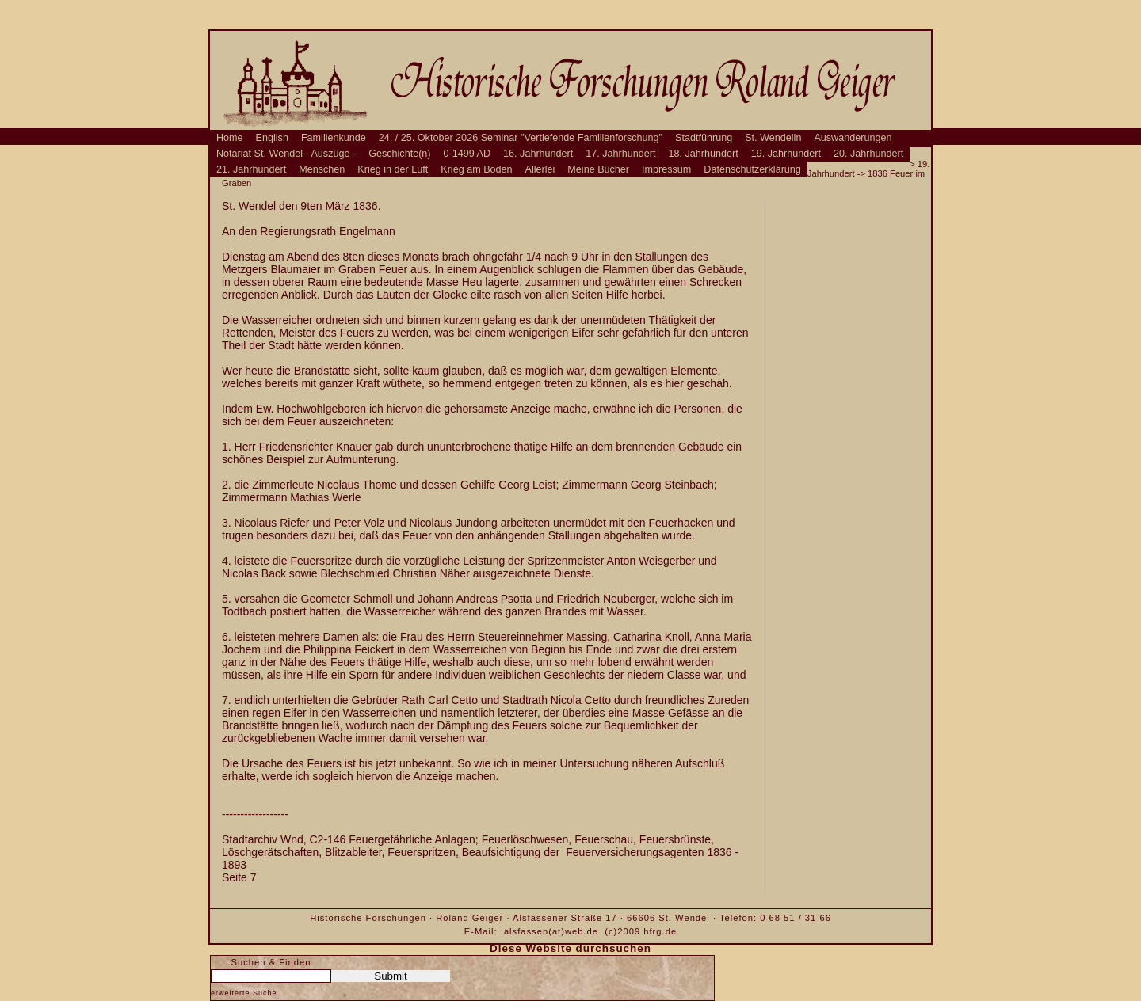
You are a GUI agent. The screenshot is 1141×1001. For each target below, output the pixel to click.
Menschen (322, 169)
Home (229, 137)
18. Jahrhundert (703, 153)
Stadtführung (703, 137)
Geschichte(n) (399, 153)
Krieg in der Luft (392, 169)
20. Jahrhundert (868, 153)
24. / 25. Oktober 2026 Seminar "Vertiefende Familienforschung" (520, 137)
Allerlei (540, 169)
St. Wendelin (773, 137)
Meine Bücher (598, 169)
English (272, 137)
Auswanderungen (852, 137)
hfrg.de (660, 931)
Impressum (666, 169)
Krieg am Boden (476, 169)
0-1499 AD (467, 153)
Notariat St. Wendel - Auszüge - (286, 153)
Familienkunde (333, 137)
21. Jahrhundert (251, 169)
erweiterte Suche (244, 993)
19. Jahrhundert (786, 153)
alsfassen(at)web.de (551, 931)
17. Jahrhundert (620, 153)
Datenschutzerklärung (752, 169)
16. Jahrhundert (538, 153)
